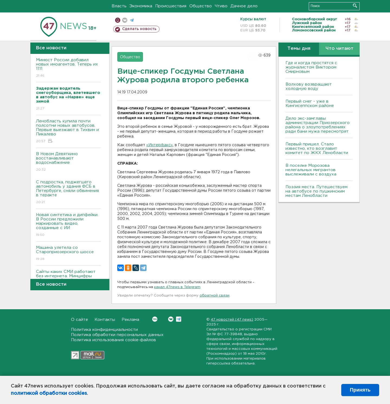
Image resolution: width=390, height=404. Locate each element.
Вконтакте (154, 319)
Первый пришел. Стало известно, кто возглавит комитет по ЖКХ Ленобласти (316, 148)
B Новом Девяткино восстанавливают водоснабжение (68, 162)
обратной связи (214, 295)
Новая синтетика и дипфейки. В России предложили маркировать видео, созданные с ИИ (68, 225)
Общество (200, 6)
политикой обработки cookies (49, 393)
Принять (360, 390)
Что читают (339, 49)
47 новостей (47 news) (232, 319)
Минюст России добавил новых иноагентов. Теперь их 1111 (68, 68)
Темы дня (298, 49)
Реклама (130, 319)
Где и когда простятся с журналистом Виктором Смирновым (311, 67)
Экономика (140, 6)
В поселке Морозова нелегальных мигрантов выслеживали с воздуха (310, 170)
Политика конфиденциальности (104, 329)
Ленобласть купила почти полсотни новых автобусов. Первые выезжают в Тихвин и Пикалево (68, 131)
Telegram (178, 319)
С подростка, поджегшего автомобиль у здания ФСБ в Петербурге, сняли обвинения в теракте (68, 192)
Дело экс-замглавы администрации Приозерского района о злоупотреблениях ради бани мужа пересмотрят (317, 125)
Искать (355, 6)
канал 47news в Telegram (177, 287)
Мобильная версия (117, 20)
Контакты (105, 319)
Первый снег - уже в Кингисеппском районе (309, 103)
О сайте (79, 319)
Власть (119, 6)
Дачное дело (244, 6)
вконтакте (124, 20)
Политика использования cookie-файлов (113, 340)
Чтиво (221, 6)
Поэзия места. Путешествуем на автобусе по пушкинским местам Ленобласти (316, 191)
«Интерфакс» (159, 145)
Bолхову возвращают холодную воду (308, 86)
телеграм (131, 20)
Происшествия (170, 6)
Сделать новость (139, 29)
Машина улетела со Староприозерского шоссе (68, 253)
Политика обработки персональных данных (117, 335)
